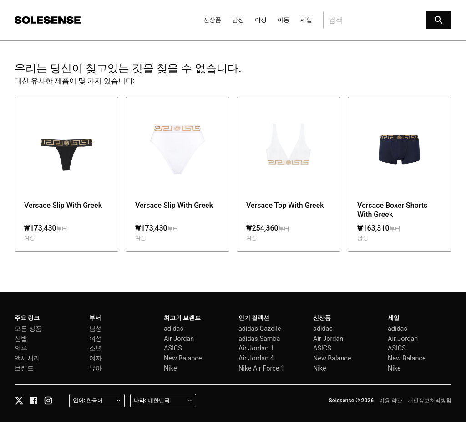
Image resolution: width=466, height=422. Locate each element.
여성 (261, 19)
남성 (238, 19)
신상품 (212, 19)
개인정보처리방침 (429, 400)
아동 (283, 19)
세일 (306, 19)
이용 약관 (390, 400)
